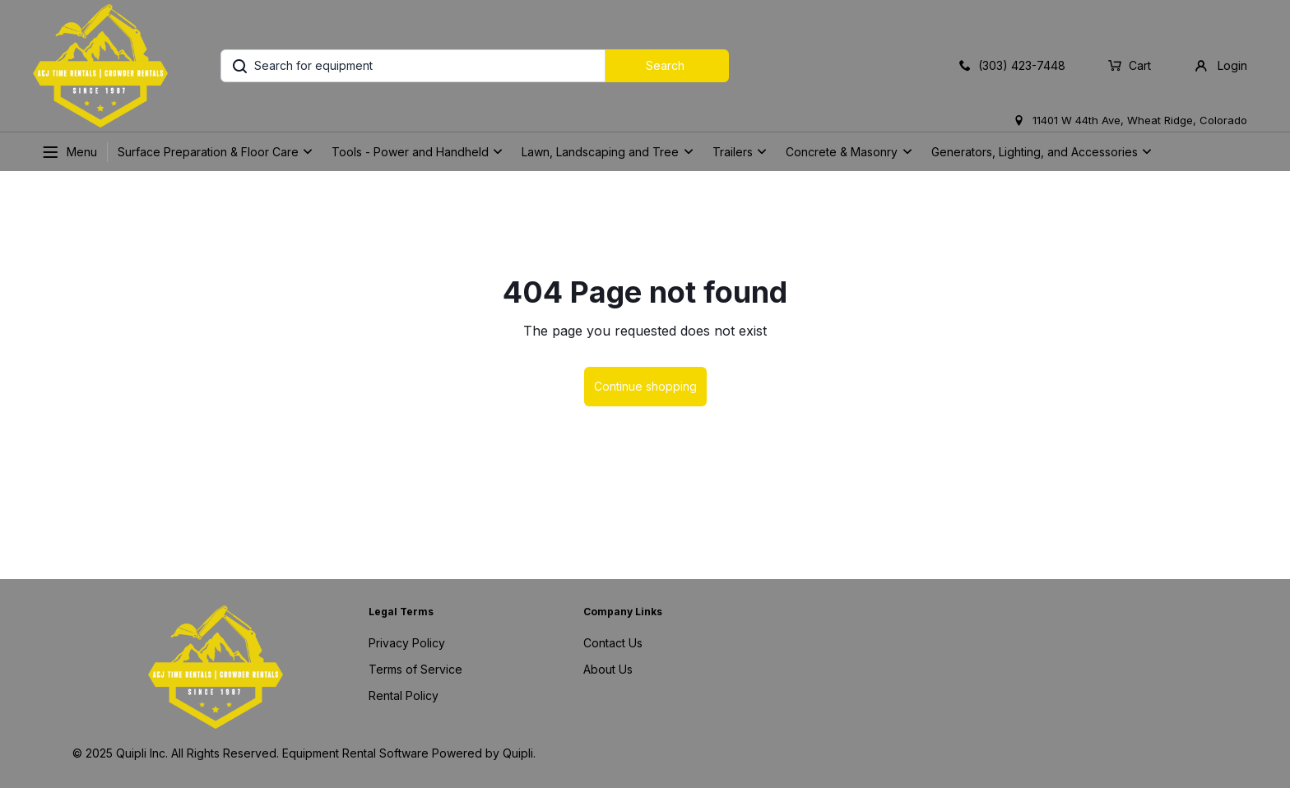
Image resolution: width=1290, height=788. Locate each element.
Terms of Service (415, 669)
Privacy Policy (407, 643)
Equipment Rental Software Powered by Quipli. (409, 753)
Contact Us (613, 643)
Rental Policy (404, 695)
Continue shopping (645, 386)
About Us (608, 669)
